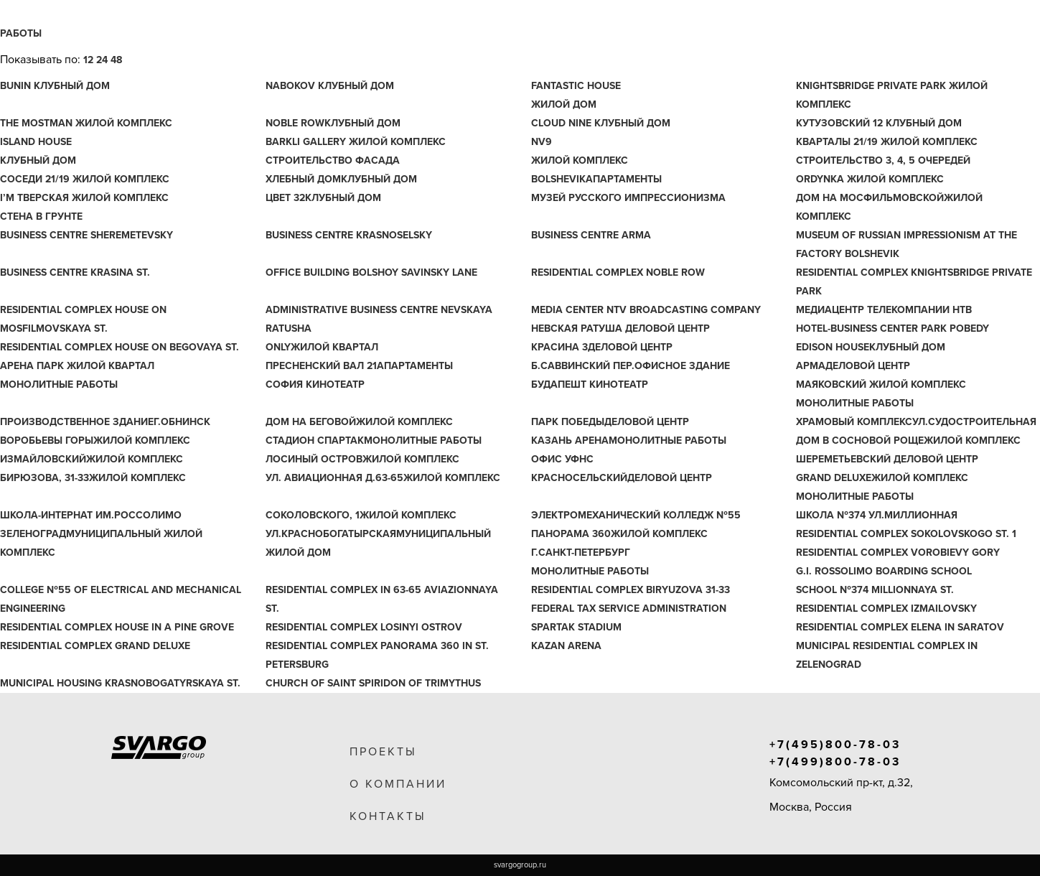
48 (116, 60)
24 (102, 60)
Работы (21, 33)
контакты (388, 816)
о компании (398, 784)
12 (88, 60)
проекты (383, 752)
